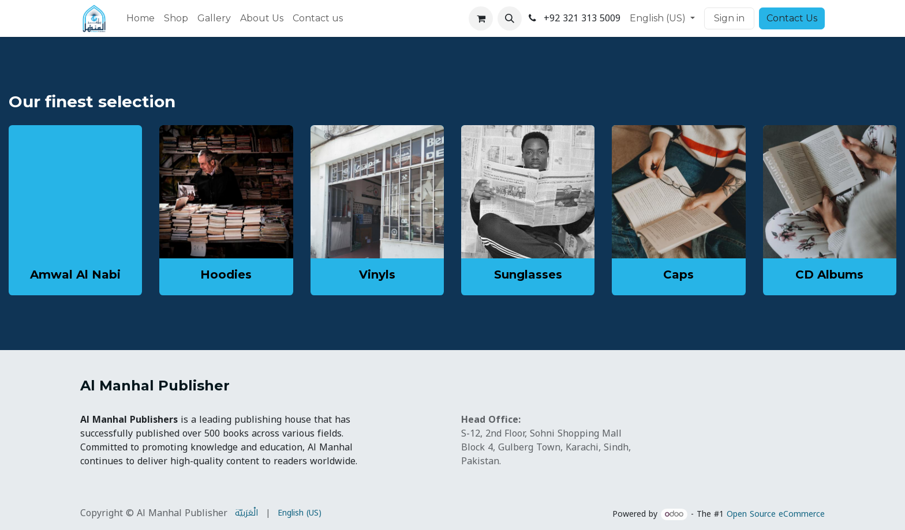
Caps (678, 274)
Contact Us (791, 18)
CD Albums (829, 274)
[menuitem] (140, 18)
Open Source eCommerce (776, 514)
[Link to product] (226, 191)
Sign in (729, 18)
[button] (510, 18)
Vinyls (377, 274)
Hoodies (226, 274)
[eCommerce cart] (481, 18)
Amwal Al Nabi (75, 274)
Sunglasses (528, 274)
